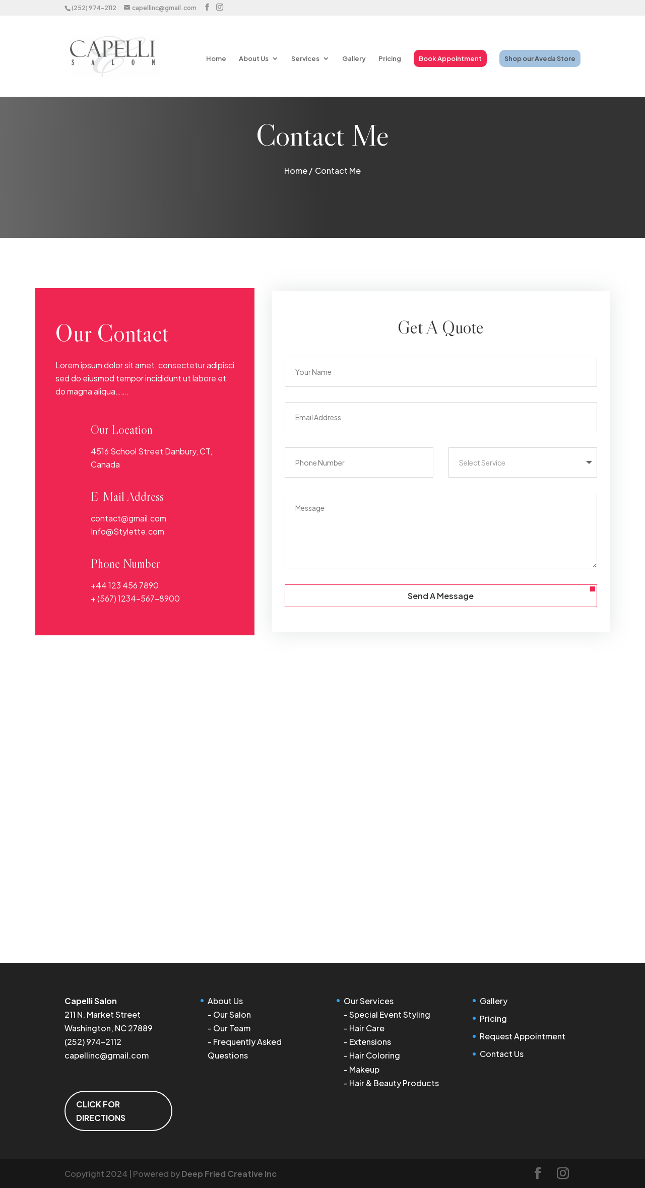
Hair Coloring (374, 1055)
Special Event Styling (389, 1014)
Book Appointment (450, 58)
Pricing (389, 58)
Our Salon (232, 1014)
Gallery (354, 58)
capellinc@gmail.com (106, 1055)
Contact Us (502, 1053)
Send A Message (441, 595)
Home (216, 58)
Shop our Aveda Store (539, 58)
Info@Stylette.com (127, 531)
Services (305, 58)
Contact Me (338, 170)
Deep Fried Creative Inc (229, 1173)
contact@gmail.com (128, 518)
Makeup (364, 1069)
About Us (254, 58)
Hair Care (366, 1028)
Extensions (370, 1041)
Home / (298, 170)
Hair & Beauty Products (394, 1083)
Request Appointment (522, 1036)
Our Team (231, 1028)
